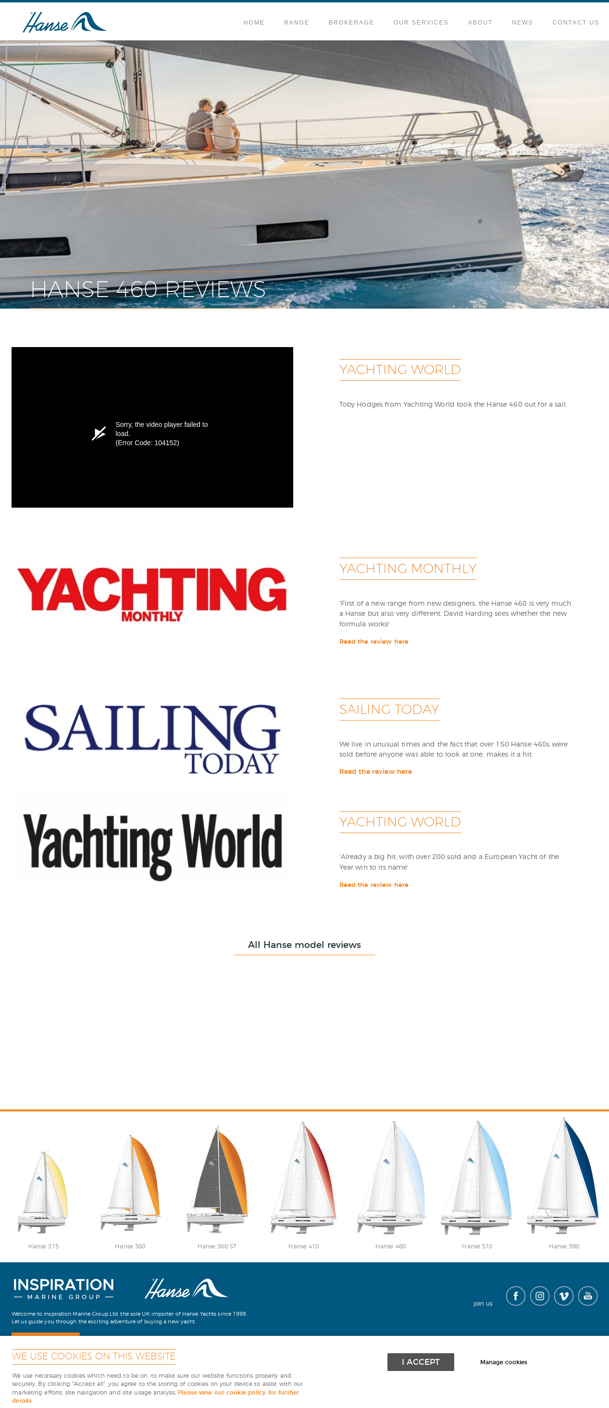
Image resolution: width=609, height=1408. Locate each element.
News (522, 22)
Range (297, 22)
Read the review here (374, 642)
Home (254, 22)
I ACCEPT (421, 1362)
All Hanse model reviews (304, 945)
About (480, 22)
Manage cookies (503, 1362)
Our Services (421, 22)
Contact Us (576, 22)
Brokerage (351, 22)
